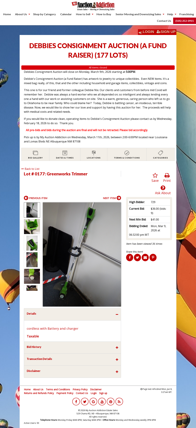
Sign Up (166, 32)
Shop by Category (44, 14)
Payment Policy (64, 393)
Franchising (186, 14)
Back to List (30, 169)
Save (155, 178)
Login (148, 32)
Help (170, 14)
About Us (21, 14)
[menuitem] (7, 14)
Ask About (163, 190)
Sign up (103, 393)
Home (7, 14)
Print (167, 178)
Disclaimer (96, 389)
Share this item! (134, 251)
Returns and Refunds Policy (39, 393)
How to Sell (83, 14)
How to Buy (103, 14)
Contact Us (164, 20)
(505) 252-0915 (184, 20)
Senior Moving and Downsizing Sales (138, 14)
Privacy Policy (80, 389)
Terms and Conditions (58, 389)
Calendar (66, 14)
